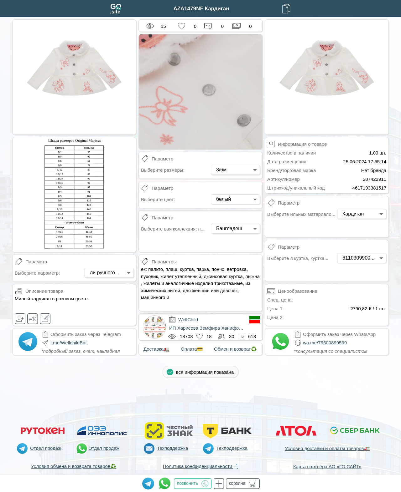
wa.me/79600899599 (325, 342)
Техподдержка (172, 448)
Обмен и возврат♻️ (235, 349)
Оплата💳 (192, 349)
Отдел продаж (45, 448)
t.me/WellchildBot (68, 342)
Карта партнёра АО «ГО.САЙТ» (327, 466)
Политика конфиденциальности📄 (200, 466)
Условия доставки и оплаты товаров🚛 (327, 448)
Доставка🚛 (156, 349)
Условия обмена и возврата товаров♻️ (73, 466)
